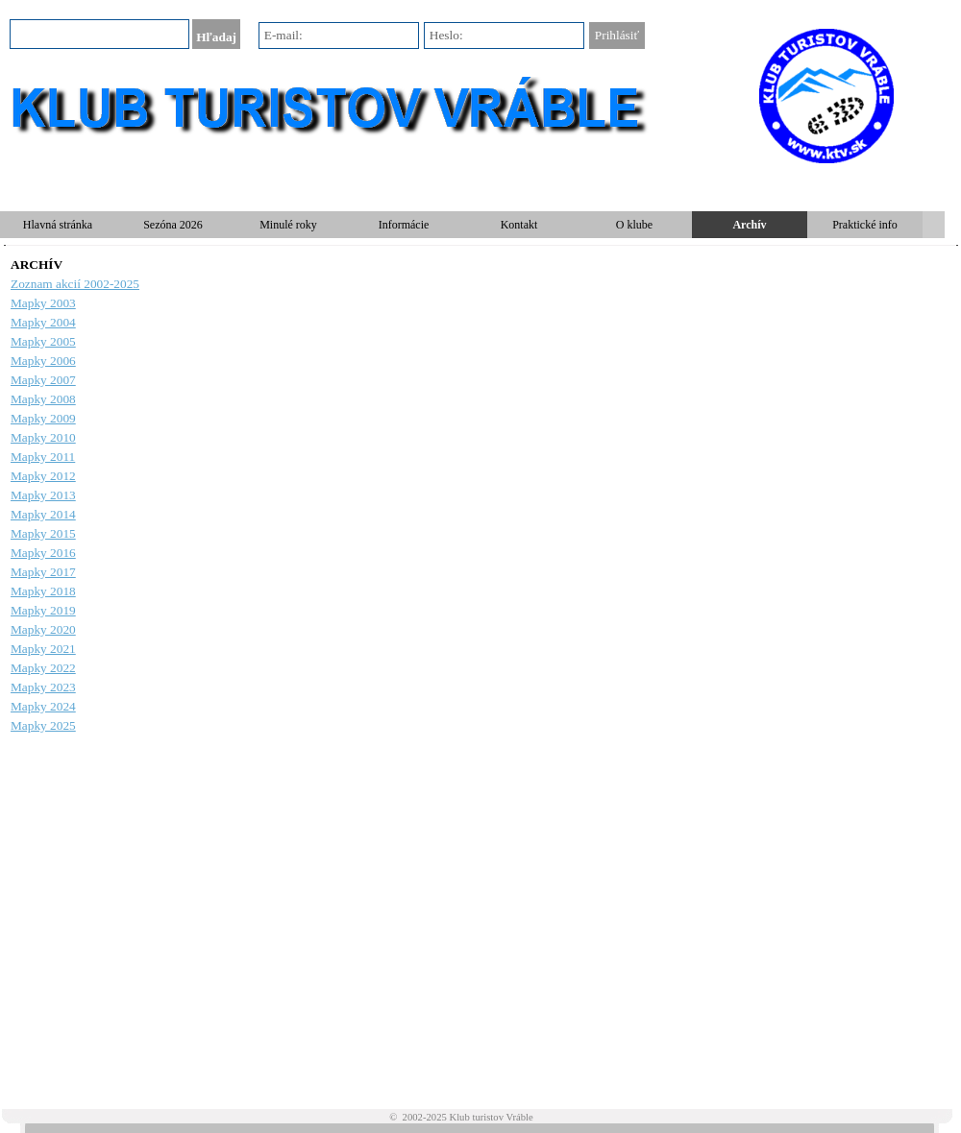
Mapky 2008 (43, 399)
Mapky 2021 (43, 648)
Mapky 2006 (43, 360)
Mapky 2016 (43, 552)
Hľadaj (216, 37)
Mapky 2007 (43, 380)
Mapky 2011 (43, 456)
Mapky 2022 (43, 668)
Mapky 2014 (43, 514)
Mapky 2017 (43, 572)
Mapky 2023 (43, 687)
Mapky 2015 (43, 533)
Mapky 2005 (43, 341)
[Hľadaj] (99, 34)
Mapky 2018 (43, 591)
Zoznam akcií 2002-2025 (75, 284)
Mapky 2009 (43, 418)
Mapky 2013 (43, 495)
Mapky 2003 (43, 303)
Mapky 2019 (43, 610)
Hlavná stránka (57, 224)
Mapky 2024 (43, 706)
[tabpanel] (480, 495)
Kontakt (519, 224)
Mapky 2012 (43, 476)
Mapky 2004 (43, 322)
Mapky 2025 (43, 725)
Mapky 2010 (43, 437)
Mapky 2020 (43, 629)
